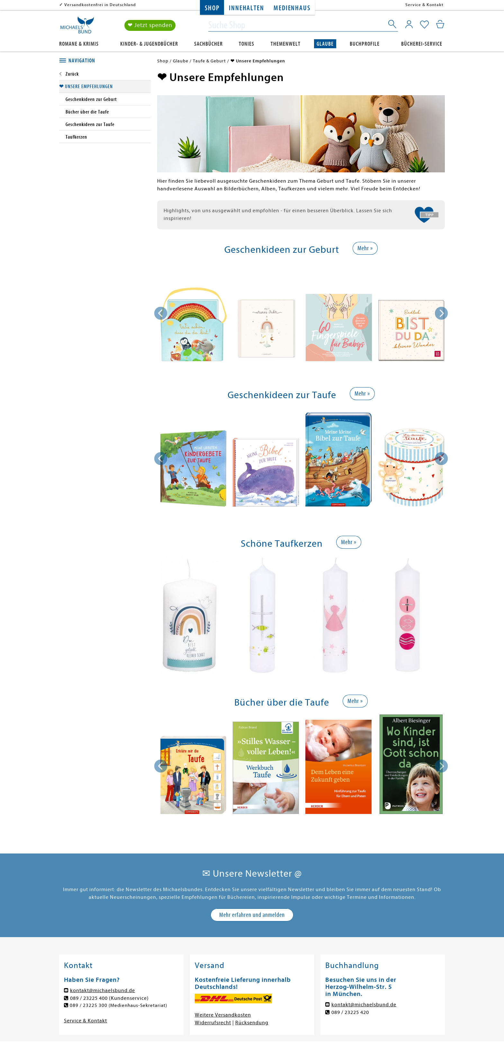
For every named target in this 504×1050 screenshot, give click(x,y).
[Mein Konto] (409, 24)
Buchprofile (365, 44)
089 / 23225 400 (89, 998)
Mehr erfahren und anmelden (252, 914)
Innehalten (246, 8)
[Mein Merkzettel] (424, 25)
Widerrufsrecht (213, 1023)
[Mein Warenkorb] (440, 24)
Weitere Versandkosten (223, 1015)
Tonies (246, 44)
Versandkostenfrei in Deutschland (100, 4)
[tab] (105, 61)
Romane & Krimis (79, 44)
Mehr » (365, 248)
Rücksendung (251, 1023)
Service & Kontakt (424, 4)
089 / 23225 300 (89, 1006)
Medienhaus (292, 8)
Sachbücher (208, 44)
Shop (212, 8)
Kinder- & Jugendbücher (149, 44)
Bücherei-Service (421, 44)
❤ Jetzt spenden (150, 25)
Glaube (325, 44)
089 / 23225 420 (350, 1012)
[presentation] (160, 313)
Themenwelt (286, 44)
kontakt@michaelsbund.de (102, 990)
